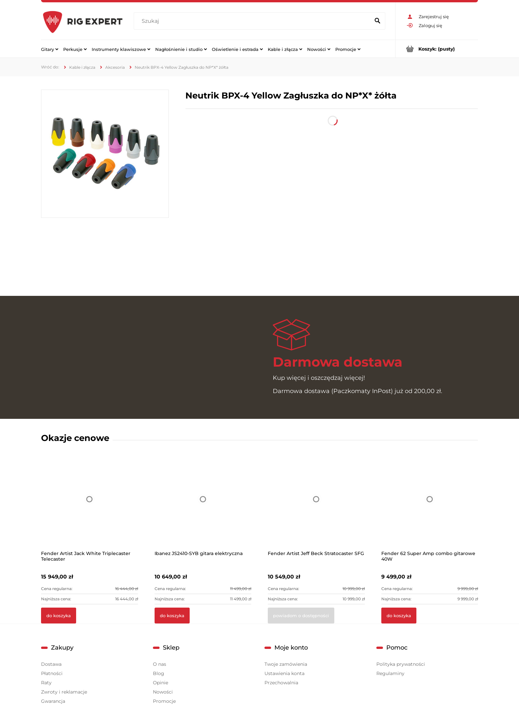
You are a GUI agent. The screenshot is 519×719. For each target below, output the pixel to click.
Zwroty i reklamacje (64, 692)
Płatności (52, 673)
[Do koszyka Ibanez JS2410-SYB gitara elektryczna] (172, 615)
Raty (46, 683)
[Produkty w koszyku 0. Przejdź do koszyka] (437, 49)
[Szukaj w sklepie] (253, 21)
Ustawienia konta (284, 673)
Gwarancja (53, 701)
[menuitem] (49, 49)
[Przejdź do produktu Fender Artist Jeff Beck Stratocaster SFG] (316, 508)
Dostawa (51, 664)
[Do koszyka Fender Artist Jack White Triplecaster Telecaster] (58, 615)
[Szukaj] (377, 21)
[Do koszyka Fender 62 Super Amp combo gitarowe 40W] (398, 615)
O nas (159, 664)
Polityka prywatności (400, 664)
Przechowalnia (281, 683)
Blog (158, 673)
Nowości (163, 692)
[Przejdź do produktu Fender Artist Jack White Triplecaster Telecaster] (89, 508)
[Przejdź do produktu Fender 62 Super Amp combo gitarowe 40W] (429, 508)
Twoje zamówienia (285, 664)
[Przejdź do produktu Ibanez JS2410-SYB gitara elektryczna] (203, 508)
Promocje (164, 701)
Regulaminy (390, 673)
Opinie (160, 683)
